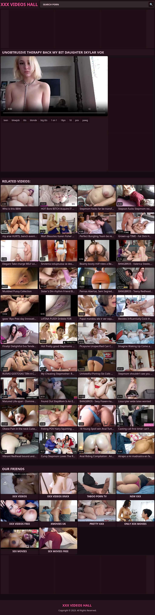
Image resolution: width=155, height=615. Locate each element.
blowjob (16, 120)
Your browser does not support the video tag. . (54, 86)
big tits (44, 120)
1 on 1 (54, 120)
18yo (63, 120)
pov (77, 120)
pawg (85, 120)
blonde (33, 120)
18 (70, 120)
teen (6, 120)
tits (24, 120)
